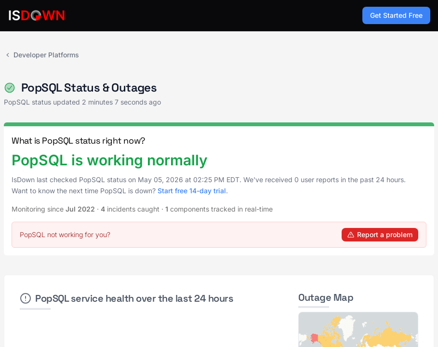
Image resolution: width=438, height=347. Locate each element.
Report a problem (379, 234)
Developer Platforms (41, 55)
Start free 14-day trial (192, 191)
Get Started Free (396, 15)
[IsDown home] (37, 15)
